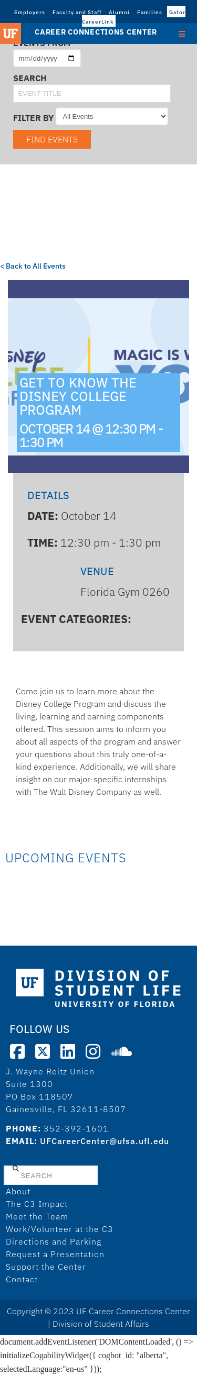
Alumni (119, 12)
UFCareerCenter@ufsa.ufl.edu (104, 1141)
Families (149, 12)
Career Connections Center (96, 32)
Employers (29, 12)
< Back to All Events (33, 266)
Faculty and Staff (77, 12)
